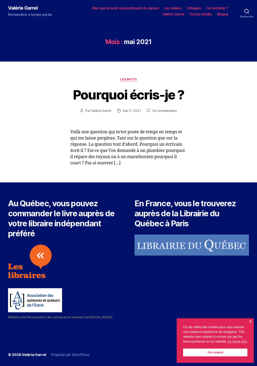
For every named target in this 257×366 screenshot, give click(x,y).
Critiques (194, 8)
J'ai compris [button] (215, 352)
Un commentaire (164, 111)
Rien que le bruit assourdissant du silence (125, 8)
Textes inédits (200, 14)
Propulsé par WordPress (70, 355)
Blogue (222, 14)
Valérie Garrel (23, 8)
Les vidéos (173, 8)
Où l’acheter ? (217, 8)
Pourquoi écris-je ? (128, 94)
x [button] (250, 321)
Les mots (128, 79)
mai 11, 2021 (132, 111)
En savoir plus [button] (237, 341)
